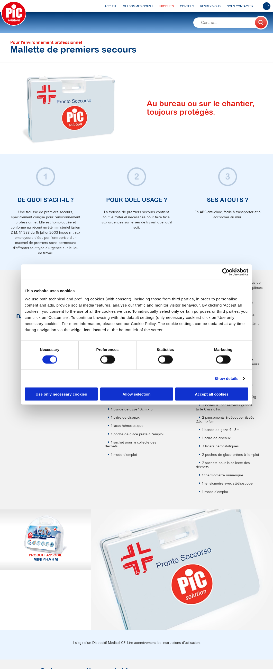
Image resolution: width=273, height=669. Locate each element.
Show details (227, 378)
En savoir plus (52, 596)
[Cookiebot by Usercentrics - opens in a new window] (225, 272)
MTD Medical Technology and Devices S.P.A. (122, 654)
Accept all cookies (212, 394)
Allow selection (136, 394)
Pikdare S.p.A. (59, 654)
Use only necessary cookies (61, 394)
